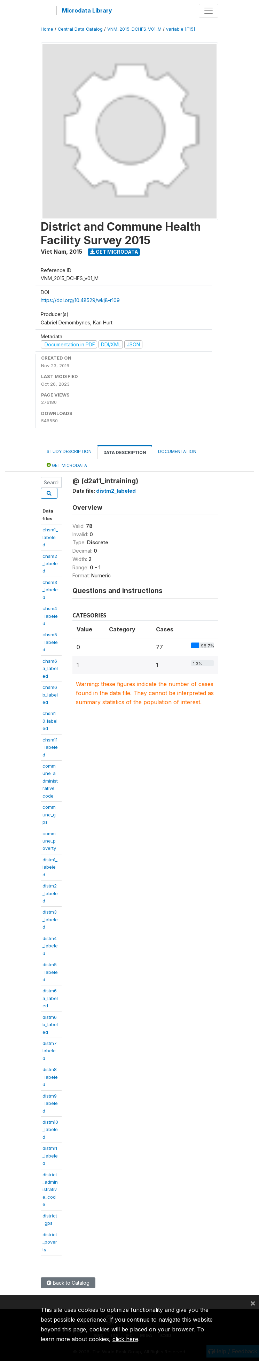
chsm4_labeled (50, 616)
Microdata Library (87, 10)
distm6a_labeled (50, 998)
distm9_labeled (50, 1103)
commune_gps (49, 814)
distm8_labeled (50, 1077)
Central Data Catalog (80, 29)
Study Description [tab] (69, 451)
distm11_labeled (50, 1155)
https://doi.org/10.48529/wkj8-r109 (80, 300)
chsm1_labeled (50, 537)
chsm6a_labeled (50, 668)
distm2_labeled (50, 893)
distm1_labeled (49, 867)
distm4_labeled (50, 946)
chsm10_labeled (49, 720)
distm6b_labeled (50, 1024)
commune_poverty (49, 841)
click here (125, 1339)
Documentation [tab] (177, 451)
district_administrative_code (50, 1189)
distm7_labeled (50, 1050)
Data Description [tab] (124, 452)
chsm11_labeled (50, 747)
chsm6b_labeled (50, 694)
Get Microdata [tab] (67, 465)
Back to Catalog (68, 1283)
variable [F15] (180, 29)
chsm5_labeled (50, 642)
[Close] (253, 1303)
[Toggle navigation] (208, 11)
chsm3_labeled (50, 589)
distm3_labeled (50, 919)
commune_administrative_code (50, 781)
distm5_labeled (50, 972)
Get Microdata (114, 252)
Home (47, 29)
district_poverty (49, 1242)
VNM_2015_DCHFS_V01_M (134, 29)
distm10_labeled (50, 1129)
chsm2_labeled (50, 563)
